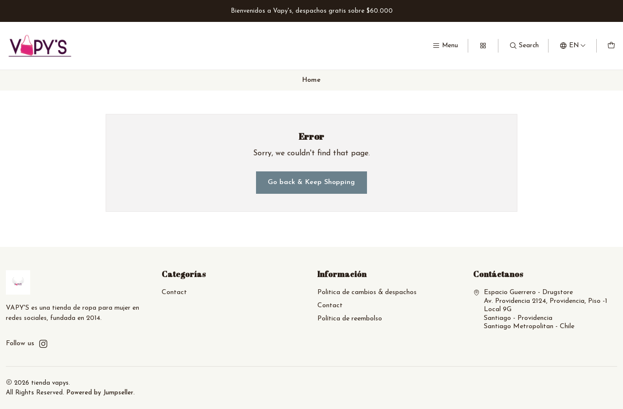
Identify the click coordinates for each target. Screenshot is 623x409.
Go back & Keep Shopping (311, 182)
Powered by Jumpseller (99, 393)
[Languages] (572, 46)
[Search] (524, 46)
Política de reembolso (349, 318)
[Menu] (445, 46)
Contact (174, 292)
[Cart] (611, 46)
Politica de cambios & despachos (367, 292)
